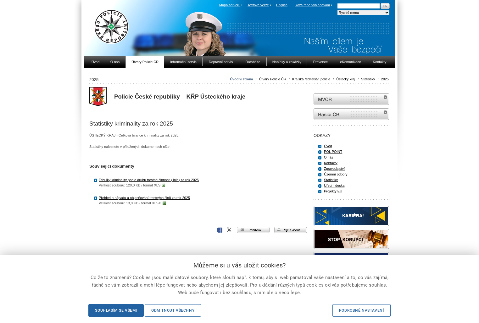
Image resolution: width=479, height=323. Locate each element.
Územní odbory (336, 174)
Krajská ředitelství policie (311, 79)
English (281, 5)
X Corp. (229, 230)
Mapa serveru (229, 5)
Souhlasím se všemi (116, 310)
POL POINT (333, 151)
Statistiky (368, 79)
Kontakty (330, 163)
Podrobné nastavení (361, 310)
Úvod (328, 146)
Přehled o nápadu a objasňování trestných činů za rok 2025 (144, 198)
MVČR (351, 99)
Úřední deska (334, 185)
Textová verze (258, 5)
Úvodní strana (241, 79)
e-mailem (253, 230)
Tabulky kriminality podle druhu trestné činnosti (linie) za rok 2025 (149, 180)
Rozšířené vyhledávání (312, 5)
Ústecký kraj (345, 79)
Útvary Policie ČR (272, 79)
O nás (328, 157)
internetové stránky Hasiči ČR (351, 114)
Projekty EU (333, 191)
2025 (385, 79)
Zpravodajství (334, 168)
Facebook (219, 230)
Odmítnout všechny (172, 310)
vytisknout (290, 230)
